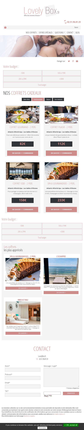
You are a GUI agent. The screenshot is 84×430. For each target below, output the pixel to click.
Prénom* (8, 374)
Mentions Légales (29, 416)
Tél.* (7, 391)
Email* (7, 382)
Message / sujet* (50, 366)
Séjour (48, 99)
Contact (70, 32)
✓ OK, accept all (70, 425)
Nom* (7, 366)
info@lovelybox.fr (59, 414)
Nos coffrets (31, 32)
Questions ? (59, 32)
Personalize (42, 428)
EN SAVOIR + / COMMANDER (22, 153)
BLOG (78, 32)
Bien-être (27, 99)
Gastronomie (38, 99)
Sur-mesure (58, 99)
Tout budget (42, 84)
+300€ (61, 78)
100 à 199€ (61, 73)
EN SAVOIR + (22, 288)
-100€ (22, 73)
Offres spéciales (46, 32)
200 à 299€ (22, 78)
